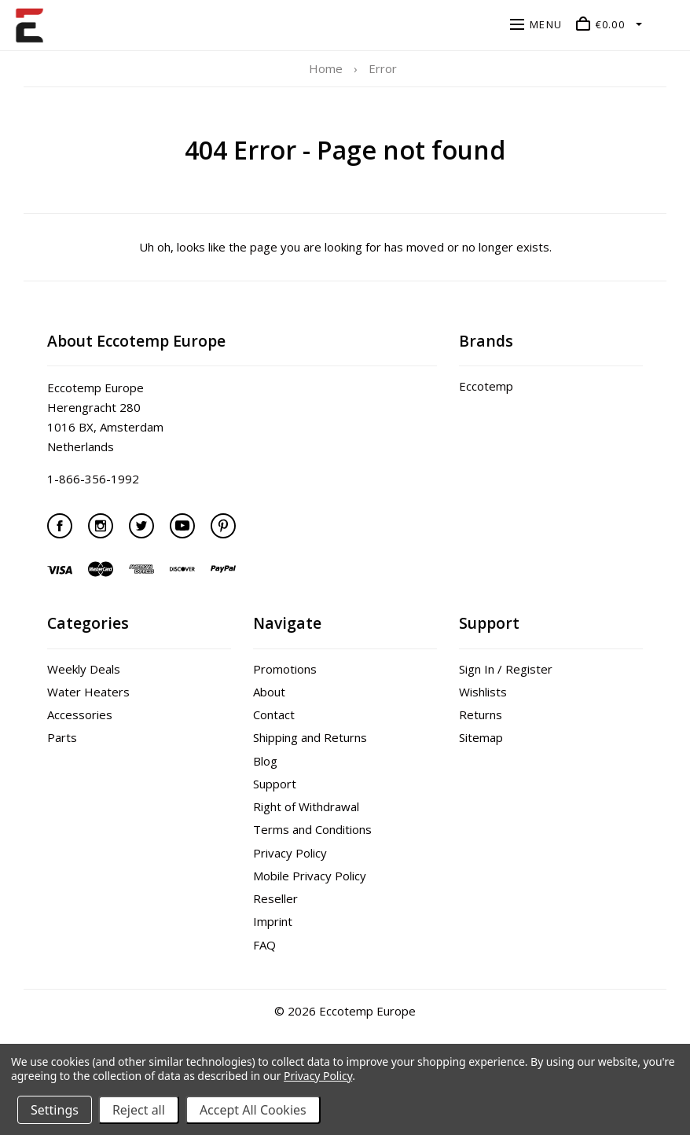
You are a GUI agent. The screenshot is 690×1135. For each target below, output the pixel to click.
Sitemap (481, 737)
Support (274, 784)
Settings (55, 1109)
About (269, 692)
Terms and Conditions (312, 829)
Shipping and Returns (310, 737)
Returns (480, 714)
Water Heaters (88, 692)
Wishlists (483, 692)
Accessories (79, 714)
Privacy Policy (290, 853)
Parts (62, 737)
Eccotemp (486, 386)
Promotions (285, 669)
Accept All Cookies (253, 1109)
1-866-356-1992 (93, 479)
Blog (265, 761)
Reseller (275, 898)
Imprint (272, 921)
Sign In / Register (505, 669)
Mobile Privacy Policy (309, 875)
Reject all (138, 1109)
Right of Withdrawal (306, 806)
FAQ (264, 945)
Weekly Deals (83, 669)
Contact (274, 714)
